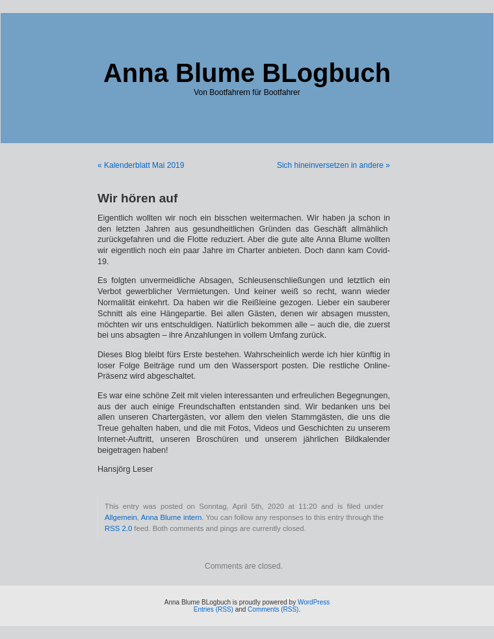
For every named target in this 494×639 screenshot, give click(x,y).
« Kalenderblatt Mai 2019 (141, 165)
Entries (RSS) (213, 609)
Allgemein (121, 517)
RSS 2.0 (118, 528)
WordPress (314, 602)
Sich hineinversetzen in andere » (333, 165)
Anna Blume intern (171, 517)
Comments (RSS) (273, 609)
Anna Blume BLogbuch (247, 73)
